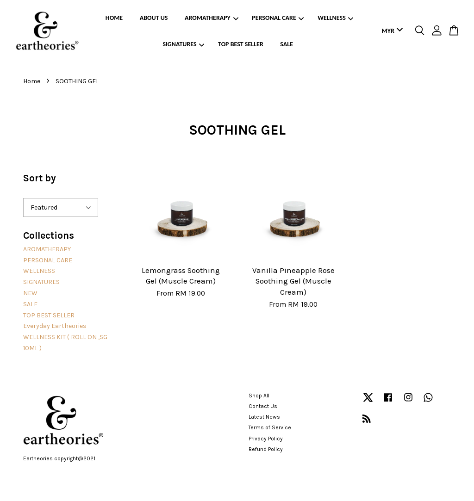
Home (31, 81)
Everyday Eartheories (55, 326)
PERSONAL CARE (278, 18)
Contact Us (263, 406)
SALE (286, 44)
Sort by (39, 178)
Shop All (259, 395)
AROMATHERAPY (211, 18)
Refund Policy (266, 449)
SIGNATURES (184, 44)
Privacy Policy (266, 438)
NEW (30, 293)
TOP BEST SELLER (240, 44)
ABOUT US (154, 18)
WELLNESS (335, 18)
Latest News (264, 417)
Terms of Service (270, 427)
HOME (114, 18)
